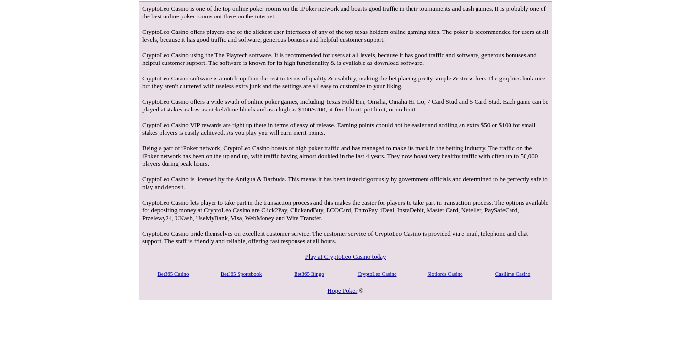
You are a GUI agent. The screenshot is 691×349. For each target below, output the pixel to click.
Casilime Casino (512, 274)
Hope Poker (343, 290)
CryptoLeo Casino (377, 274)
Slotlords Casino (444, 274)
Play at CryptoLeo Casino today (345, 256)
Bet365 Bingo (309, 274)
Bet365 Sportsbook (241, 274)
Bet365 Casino (173, 274)
